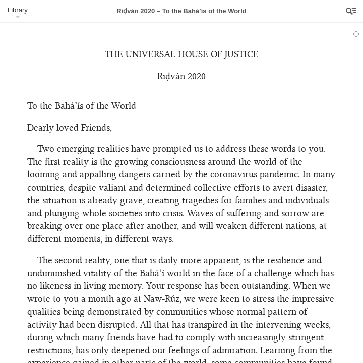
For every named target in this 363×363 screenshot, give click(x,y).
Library (18, 10)
